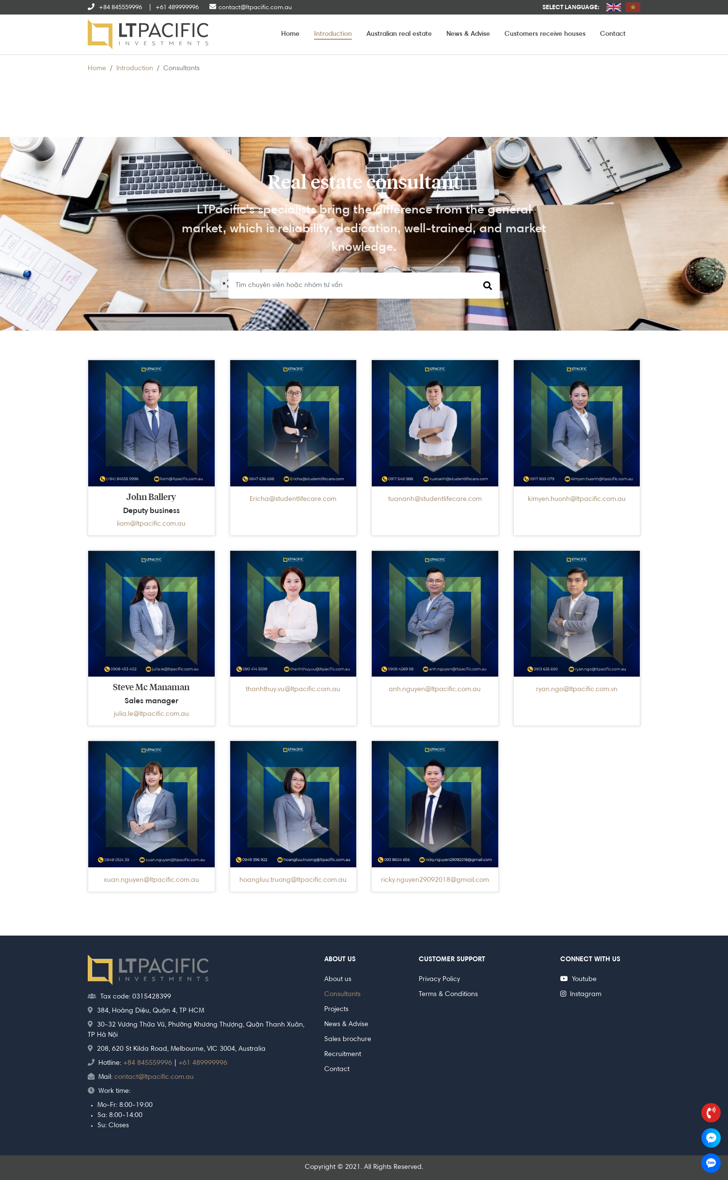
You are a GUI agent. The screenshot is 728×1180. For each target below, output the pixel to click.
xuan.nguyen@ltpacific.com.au (151, 880)
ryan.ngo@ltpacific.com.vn (576, 689)
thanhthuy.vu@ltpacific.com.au (293, 689)
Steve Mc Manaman (151, 687)
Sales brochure (347, 1039)
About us (337, 979)
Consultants (342, 994)
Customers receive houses (545, 34)
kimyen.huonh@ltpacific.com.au (577, 499)
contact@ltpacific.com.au (154, 1077)
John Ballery (151, 497)
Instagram (580, 994)
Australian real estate (399, 34)
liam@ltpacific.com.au (151, 524)
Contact (613, 34)
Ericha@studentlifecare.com (293, 499)
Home (290, 34)
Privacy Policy (439, 979)
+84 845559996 (147, 1063)
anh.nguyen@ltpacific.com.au (435, 689)
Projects (336, 1009)
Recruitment (342, 1054)
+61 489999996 (202, 1063)
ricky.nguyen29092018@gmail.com (435, 880)
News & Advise (468, 34)
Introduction (333, 34)
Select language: (571, 8)
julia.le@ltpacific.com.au (151, 714)
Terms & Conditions (448, 994)
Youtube (578, 979)
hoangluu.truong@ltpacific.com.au (293, 880)
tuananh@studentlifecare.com (435, 499)
